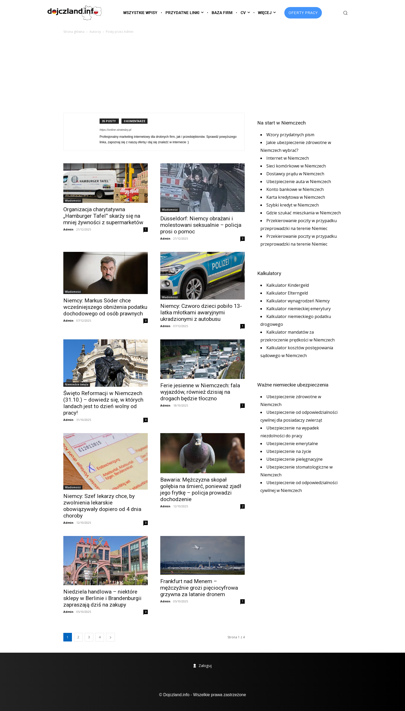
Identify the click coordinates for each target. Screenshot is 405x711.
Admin (68, 229)
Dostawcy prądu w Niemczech (295, 174)
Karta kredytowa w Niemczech (295, 197)
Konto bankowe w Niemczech (295, 189)
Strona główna (73, 31)
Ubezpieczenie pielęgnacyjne (294, 459)
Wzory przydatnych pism (290, 135)
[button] (345, 12)
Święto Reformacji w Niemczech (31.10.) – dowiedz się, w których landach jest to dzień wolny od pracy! (103, 403)
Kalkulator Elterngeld (287, 293)
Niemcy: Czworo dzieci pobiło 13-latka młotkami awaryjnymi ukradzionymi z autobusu (201, 312)
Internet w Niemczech (287, 158)
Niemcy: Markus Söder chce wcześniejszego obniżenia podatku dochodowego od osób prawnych (105, 307)
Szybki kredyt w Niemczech (292, 205)
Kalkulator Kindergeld (287, 285)
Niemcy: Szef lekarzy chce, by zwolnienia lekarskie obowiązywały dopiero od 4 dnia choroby (102, 506)
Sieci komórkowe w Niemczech (296, 166)
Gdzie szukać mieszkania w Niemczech (303, 213)
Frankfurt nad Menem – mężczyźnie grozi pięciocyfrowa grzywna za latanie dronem (199, 587)
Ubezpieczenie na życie (288, 451)
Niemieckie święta (76, 384)
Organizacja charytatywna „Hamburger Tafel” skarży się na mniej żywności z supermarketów (103, 216)
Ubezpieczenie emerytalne (292, 443)
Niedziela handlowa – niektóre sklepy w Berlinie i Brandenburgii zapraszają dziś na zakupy (102, 598)
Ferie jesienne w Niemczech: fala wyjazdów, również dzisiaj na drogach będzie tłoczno (200, 392)
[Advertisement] (202, 73)
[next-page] (110, 637)
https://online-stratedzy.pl (115, 129)
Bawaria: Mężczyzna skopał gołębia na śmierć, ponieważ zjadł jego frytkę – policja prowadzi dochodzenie (200, 489)
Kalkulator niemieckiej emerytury (298, 308)
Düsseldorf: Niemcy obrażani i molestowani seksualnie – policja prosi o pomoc (200, 225)
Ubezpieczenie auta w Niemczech (298, 181)
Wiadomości (73, 200)
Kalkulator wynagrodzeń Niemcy (298, 301)
